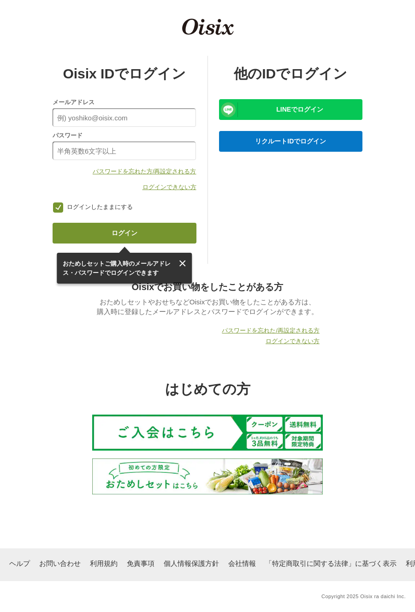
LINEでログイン (299, 109)
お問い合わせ (60, 563)
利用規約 (104, 563)
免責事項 (140, 563)
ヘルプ (19, 563)
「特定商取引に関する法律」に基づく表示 (331, 563)
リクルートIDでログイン (290, 141)
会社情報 (242, 563)
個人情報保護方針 (191, 563)
